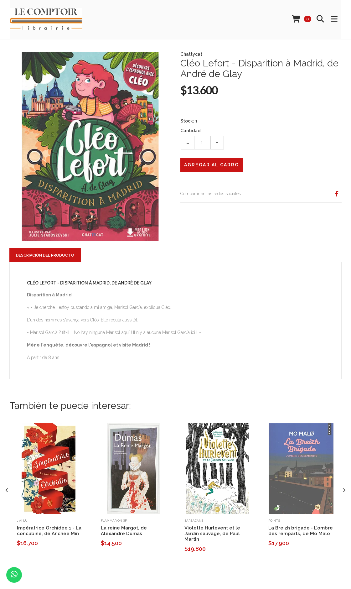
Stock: (187, 121)
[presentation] (7, 490)
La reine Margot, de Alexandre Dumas (124, 530)
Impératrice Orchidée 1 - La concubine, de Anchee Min (49, 530)
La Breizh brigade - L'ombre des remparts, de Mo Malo (300, 530)
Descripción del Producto (45, 255)
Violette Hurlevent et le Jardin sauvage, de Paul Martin (212, 533)
